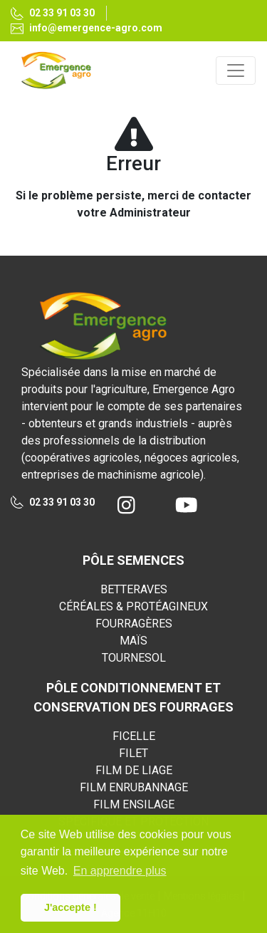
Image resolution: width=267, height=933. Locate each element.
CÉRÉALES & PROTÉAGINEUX (133, 606)
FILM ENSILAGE (133, 804)
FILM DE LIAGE (133, 770)
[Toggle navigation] (236, 70)
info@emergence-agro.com (86, 28)
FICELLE (133, 736)
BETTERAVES (133, 589)
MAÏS (133, 640)
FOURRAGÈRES (133, 623)
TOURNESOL (134, 657)
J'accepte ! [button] (70, 907)
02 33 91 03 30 (53, 14)
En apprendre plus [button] (120, 871)
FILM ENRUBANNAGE (134, 787)
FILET (133, 753)
